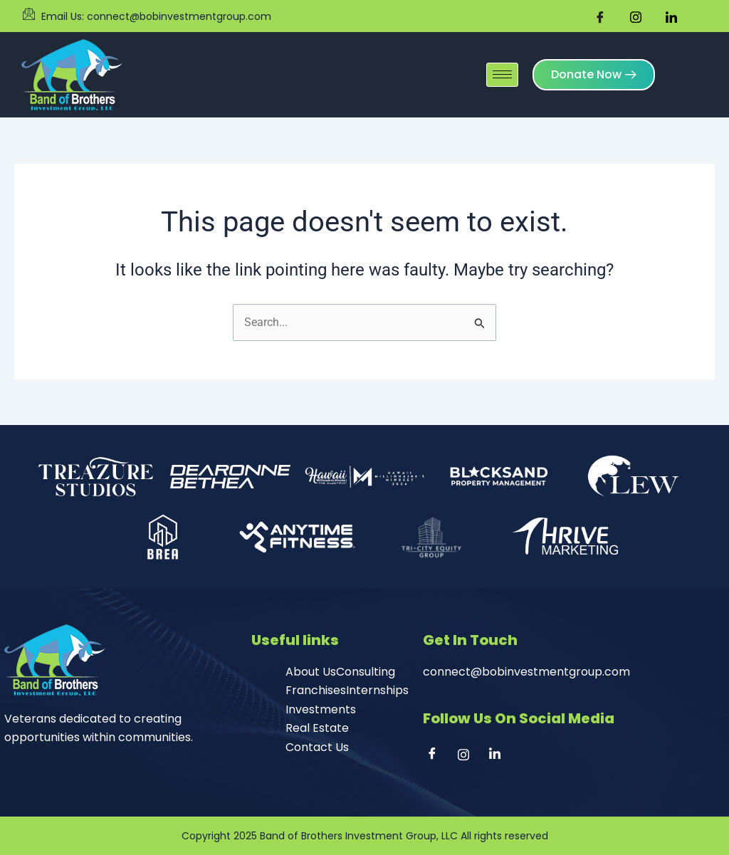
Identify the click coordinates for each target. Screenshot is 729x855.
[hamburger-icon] (502, 69)
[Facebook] (437, 755)
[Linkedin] (499, 755)
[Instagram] (468, 755)
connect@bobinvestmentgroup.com (526, 671)
